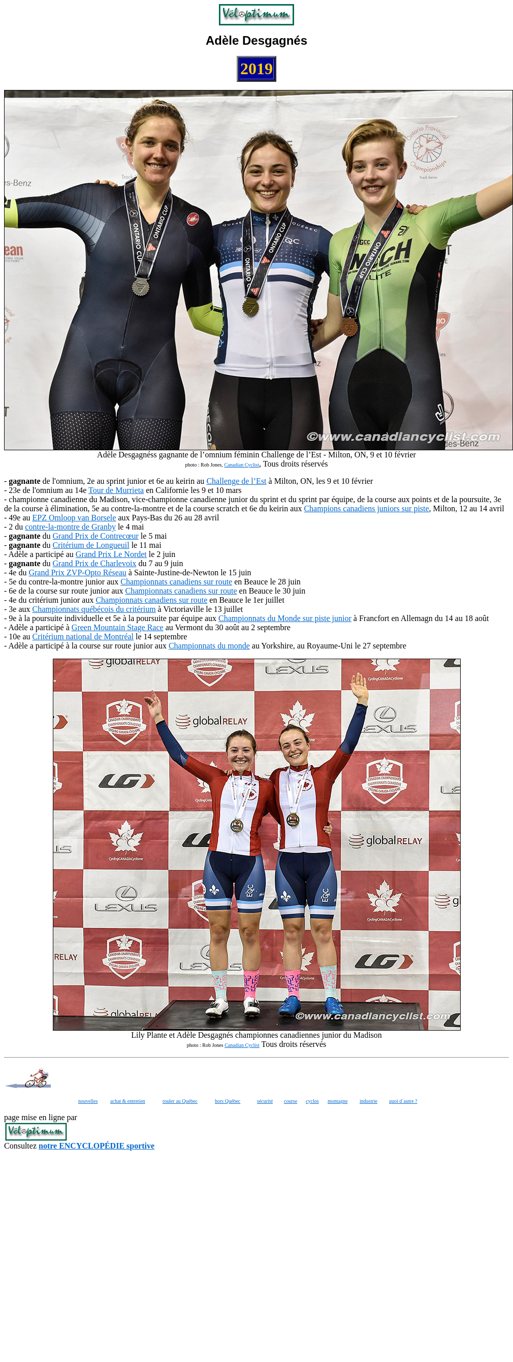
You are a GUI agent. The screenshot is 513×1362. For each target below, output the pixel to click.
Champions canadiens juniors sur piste (366, 508)
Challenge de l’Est (236, 481)
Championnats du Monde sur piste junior (284, 618)
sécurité (265, 1101)
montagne (337, 1101)
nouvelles (88, 1101)
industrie (368, 1101)
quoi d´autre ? (403, 1101)
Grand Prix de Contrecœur (96, 536)
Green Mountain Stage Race (118, 627)
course (290, 1101)
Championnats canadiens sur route (176, 581)
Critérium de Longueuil (91, 545)
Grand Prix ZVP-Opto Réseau (77, 572)
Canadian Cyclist (241, 465)
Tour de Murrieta (116, 490)
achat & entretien (127, 1101)
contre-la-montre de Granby (70, 526)
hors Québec (227, 1101)
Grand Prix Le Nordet (111, 554)
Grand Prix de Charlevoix (95, 563)
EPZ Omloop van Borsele (74, 517)
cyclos (312, 1101)
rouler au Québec (180, 1101)
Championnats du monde (209, 645)
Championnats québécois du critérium (94, 609)
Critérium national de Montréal (83, 636)
